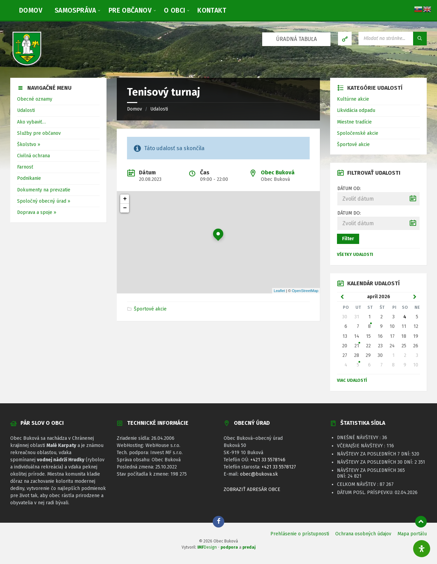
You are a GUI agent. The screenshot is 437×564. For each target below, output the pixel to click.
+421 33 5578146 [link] (267, 460)
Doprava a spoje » (36, 212)
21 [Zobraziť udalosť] (356, 346)
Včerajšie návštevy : (361, 446)
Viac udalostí (352, 380)
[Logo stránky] (27, 64)
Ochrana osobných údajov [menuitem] (363, 534)
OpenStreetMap (305, 291)
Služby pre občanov (39, 133)
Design (207, 547)
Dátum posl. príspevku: (366, 492)
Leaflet (279, 291)
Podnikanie (29, 178)
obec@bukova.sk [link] (259, 474)
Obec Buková (278, 172)
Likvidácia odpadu (356, 110)
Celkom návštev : (358, 484)
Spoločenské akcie (357, 133)
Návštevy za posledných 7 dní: (374, 454)
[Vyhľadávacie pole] (392, 38)
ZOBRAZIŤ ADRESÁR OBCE (252, 489)
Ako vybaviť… (31, 122)
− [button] (125, 208)
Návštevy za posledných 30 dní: (375, 462)
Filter (348, 239)
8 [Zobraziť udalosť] (369, 326)
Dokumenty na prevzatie (43, 190)
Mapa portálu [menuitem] (412, 534)
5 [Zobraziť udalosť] (358, 365)
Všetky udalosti (355, 254)
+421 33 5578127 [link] (279, 467)
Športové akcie (150, 309)
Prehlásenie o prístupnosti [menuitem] (299, 534)
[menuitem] (31, 10)
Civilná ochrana (33, 156)
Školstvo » (28, 144)
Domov (134, 109)
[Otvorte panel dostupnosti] (421, 548)
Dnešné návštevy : (359, 437)
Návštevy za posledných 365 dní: (371, 473)
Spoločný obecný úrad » (43, 201)
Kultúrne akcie (353, 99)
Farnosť (25, 167)
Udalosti (159, 109)
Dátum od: (349, 188)
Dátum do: (349, 213)
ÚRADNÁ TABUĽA (296, 39)
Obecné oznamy (34, 99)
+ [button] (125, 199)
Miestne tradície (354, 122)
